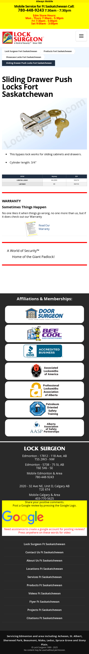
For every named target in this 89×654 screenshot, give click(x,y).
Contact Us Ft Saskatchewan (44, 552)
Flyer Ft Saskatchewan (44, 601)
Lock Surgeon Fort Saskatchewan (21, 51)
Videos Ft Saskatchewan (44, 593)
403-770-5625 (44, 498)
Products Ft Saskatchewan (44, 585)
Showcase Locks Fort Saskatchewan (23, 57)
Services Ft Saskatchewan (44, 577)
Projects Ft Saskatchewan (44, 610)
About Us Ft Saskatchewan (44, 560)
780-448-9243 (44, 477)
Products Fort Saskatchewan (58, 51)
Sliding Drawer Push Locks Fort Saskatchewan (29, 63)
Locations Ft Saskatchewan (44, 569)
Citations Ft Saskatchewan (44, 618)
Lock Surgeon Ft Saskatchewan (44, 544)
